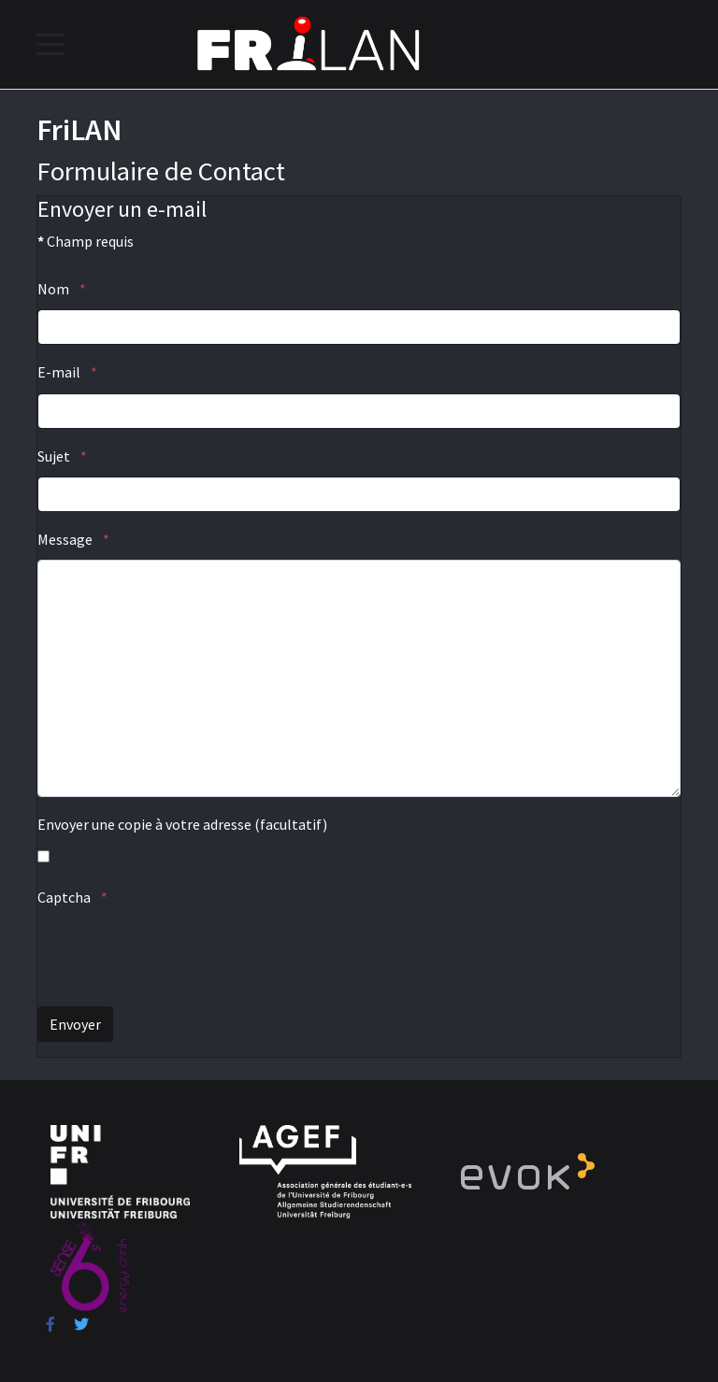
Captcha (72, 897)
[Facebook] (50, 1324)
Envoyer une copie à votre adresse (144, 824)
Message (73, 539)
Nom (61, 288)
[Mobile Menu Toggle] (50, 44)
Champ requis (85, 241)
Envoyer (75, 1024)
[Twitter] (81, 1324)
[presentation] (179, 955)
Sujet (62, 456)
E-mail (67, 372)
